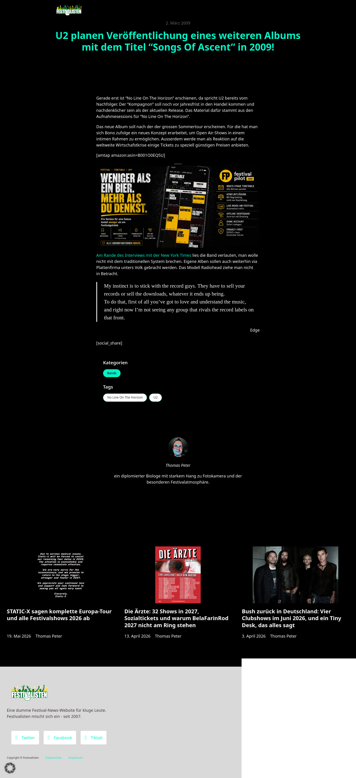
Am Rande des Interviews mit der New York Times (143, 255)
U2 (156, 398)
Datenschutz (54, 758)
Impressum (75, 758)
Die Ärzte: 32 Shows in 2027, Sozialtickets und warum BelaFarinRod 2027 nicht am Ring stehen (176, 618)
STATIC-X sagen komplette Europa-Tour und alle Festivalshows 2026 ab (59, 615)
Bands (111, 373)
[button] (10, 768)
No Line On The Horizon (125, 398)
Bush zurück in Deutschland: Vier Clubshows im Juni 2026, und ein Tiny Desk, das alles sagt (291, 618)
